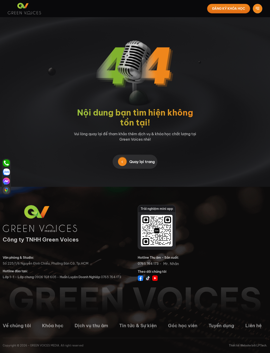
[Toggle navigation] (258, 8)
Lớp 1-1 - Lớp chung (18, 277)
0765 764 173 (148, 264)
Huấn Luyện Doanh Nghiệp (80, 277)
